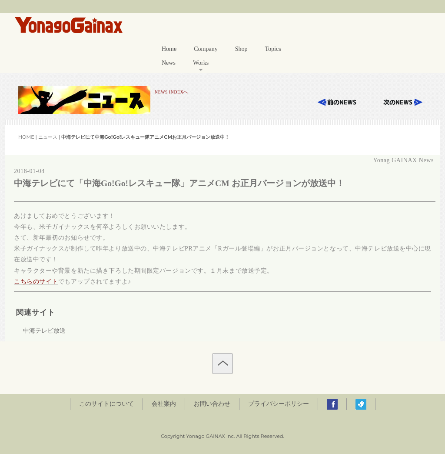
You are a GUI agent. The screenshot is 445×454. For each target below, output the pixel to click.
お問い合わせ (212, 404)
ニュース (47, 137)
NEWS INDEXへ (171, 92)
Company (205, 49)
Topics (273, 49)
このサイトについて (106, 404)
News (169, 63)
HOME (26, 137)
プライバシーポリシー (278, 404)
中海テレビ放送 (44, 330)
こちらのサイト (36, 281)
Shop (241, 49)
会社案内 (164, 404)
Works (201, 63)
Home (169, 49)
